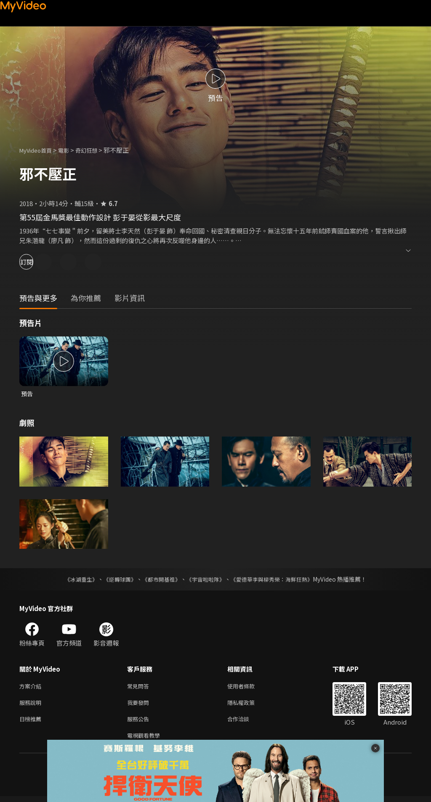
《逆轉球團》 (115, 580)
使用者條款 (248, 687)
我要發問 (139, 705)
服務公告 (139, 722)
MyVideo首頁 (38, 150)
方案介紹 (32, 687)
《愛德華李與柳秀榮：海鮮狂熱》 (277, 580)
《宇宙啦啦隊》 (206, 580)
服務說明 (32, 705)
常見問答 (139, 687)
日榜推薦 (32, 722)
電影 (70, 150)
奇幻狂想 (95, 150)
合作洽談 (245, 722)
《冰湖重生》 (73, 580)
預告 (27, 393)
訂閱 (36, 261)
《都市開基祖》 (159, 580)
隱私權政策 (248, 705)
